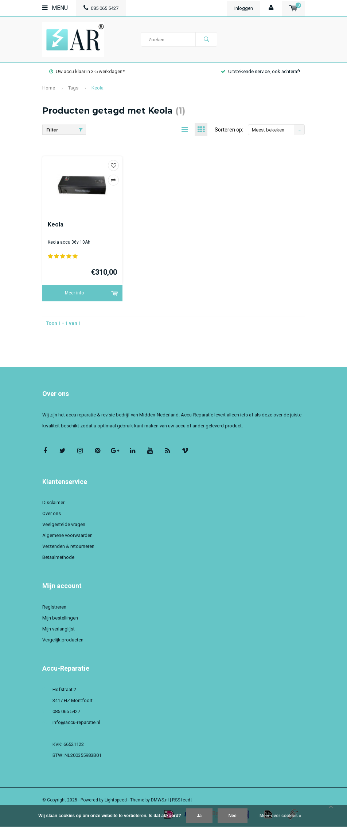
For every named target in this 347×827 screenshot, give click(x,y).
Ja (199, 815)
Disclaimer (53, 502)
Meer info (74, 293)
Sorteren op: (229, 130)
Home (48, 88)
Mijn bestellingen (60, 618)
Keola (97, 88)
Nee (233, 815)
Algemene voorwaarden (67, 535)
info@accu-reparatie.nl (76, 722)
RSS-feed (181, 800)
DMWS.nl (160, 800)
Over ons (51, 513)
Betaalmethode (58, 557)
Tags (73, 88)
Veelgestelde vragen (63, 524)
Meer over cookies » (280, 815)
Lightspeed (116, 800)
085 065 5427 (100, 8)
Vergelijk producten (62, 640)
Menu (55, 7)
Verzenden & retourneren (68, 546)
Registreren (54, 607)
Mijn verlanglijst (58, 629)
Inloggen (243, 8)
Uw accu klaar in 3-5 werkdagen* (87, 71)
